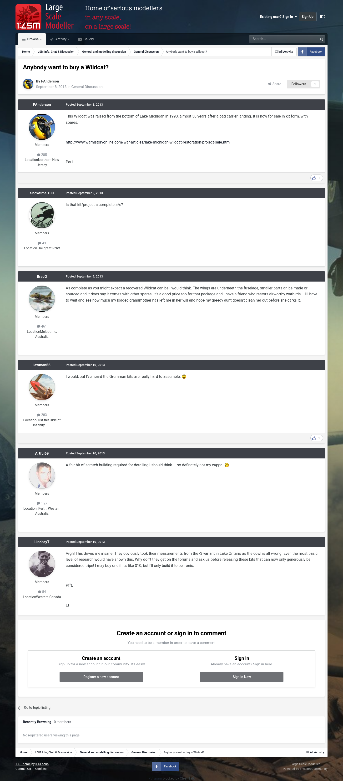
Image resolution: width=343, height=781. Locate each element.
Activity (61, 39)
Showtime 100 (42, 193)
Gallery (88, 39)
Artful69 (42, 453)
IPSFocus (42, 764)
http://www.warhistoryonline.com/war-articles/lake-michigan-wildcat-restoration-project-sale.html (148, 142)
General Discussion (86, 87)
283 (42, 415)
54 (42, 592)
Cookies (40, 769)
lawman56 (41, 365)
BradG (42, 276)
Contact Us (23, 769)
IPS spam (154, 778)
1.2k (42, 503)
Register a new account (101, 677)
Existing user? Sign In (278, 16)
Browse (33, 39)
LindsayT (41, 542)
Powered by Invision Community (305, 769)
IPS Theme (22, 764)
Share (274, 84)
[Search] (271, 39)
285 (42, 155)
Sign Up (307, 17)
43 (42, 243)
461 (42, 326)
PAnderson (50, 81)
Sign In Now (242, 677)
